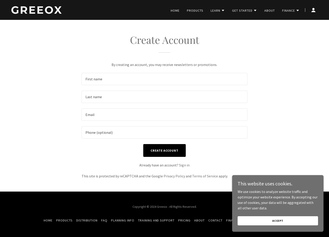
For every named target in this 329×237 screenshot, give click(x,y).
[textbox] (164, 79)
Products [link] (195, 10)
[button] (218, 10)
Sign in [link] (184, 165)
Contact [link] (215, 220)
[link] (64, 12)
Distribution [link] (87, 220)
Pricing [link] (184, 220)
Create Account (165, 150)
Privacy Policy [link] (174, 176)
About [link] (269, 10)
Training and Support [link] (156, 220)
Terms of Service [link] (205, 176)
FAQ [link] (104, 220)
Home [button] (48, 220)
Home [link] (175, 10)
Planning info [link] (122, 220)
